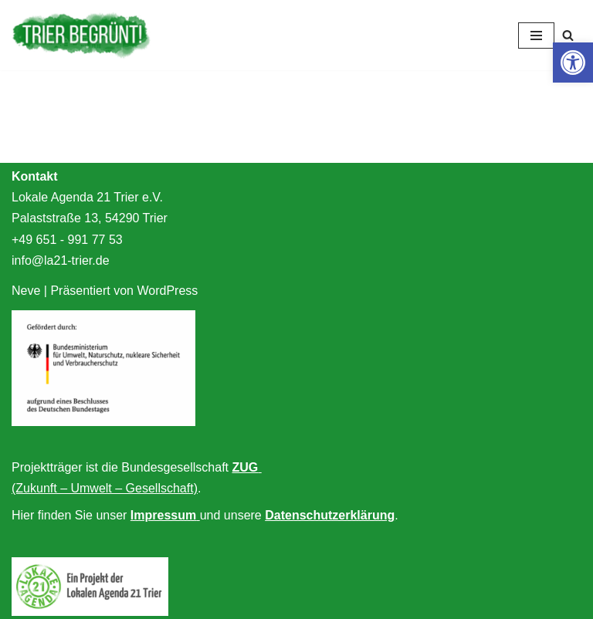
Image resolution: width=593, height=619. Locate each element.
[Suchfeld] (568, 35)
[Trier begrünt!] (81, 35)
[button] (573, 62)
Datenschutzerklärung (330, 515)
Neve (26, 290)
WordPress (167, 290)
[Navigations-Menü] (536, 35)
